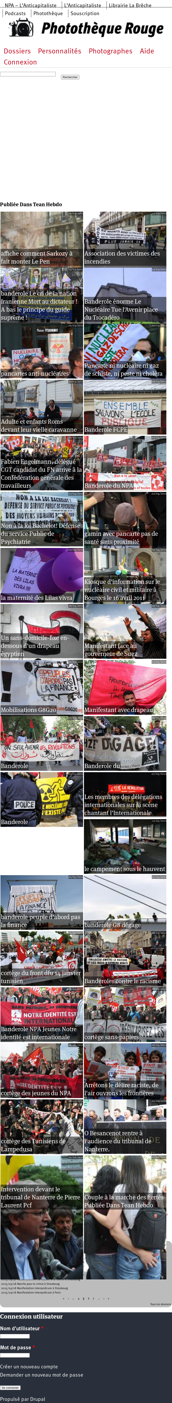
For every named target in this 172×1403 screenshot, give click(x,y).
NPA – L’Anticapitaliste (31, 5)
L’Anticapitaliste (82, 5)
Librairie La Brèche (130, 5)
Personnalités (59, 51)
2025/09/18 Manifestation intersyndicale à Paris (31, 1292)
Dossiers (17, 51)
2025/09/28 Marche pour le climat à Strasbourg (30, 1284)
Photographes (111, 51)
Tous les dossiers (160, 1304)
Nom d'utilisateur (21, 1329)
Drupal (37, 1399)
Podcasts (15, 13)
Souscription (84, 13)
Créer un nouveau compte (29, 1367)
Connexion (20, 62)
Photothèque (48, 13)
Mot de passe (17, 1348)
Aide (147, 51)
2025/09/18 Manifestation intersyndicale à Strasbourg (34, 1288)
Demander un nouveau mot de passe (41, 1375)
